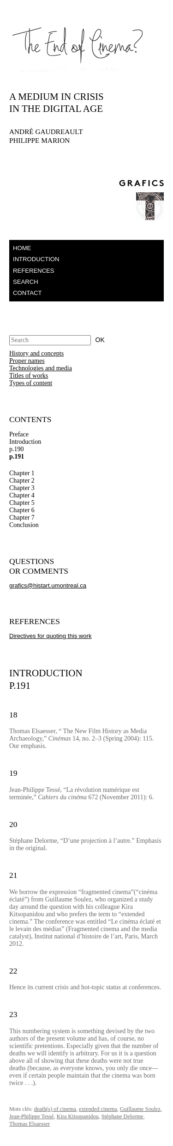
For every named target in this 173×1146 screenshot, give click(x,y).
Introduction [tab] (25, 441)
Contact (27, 292)
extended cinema (98, 1109)
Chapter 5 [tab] (22, 502)
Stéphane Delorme (122, 1116)
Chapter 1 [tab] (22, 473)
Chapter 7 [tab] (22, 517)
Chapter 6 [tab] (22, 510)
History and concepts (36, 353)
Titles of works (28, 375)
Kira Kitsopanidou (78, 1116)
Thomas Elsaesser (29, 1124)
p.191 (16, 456)
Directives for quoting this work (50, 635)
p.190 (16, 449)
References (33, 270)
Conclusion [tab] (24, 524)
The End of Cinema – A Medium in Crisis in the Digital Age (64, 48)
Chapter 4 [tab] (22, 495)
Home (22, 248)
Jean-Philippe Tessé (31, 1116)
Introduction (36, 259)
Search (25, 281)
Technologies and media (40, 368)
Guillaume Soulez (140, 1109)
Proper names (27, 360)
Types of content (30, 383)
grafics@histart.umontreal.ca (47, 585)
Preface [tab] (19, 434)
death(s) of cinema (55, 1109)
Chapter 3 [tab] (22, 487)
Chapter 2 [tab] (22, 480)
